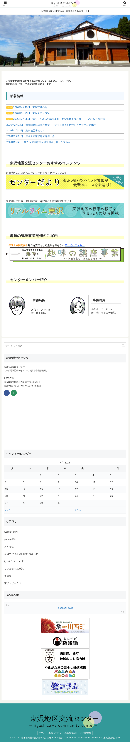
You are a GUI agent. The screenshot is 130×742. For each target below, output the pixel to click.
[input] (65, 345)
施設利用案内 (70, 732)
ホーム (42, 732)
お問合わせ (85, 732)
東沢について (55, 732)
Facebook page (65, 608)
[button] (123, 345)
